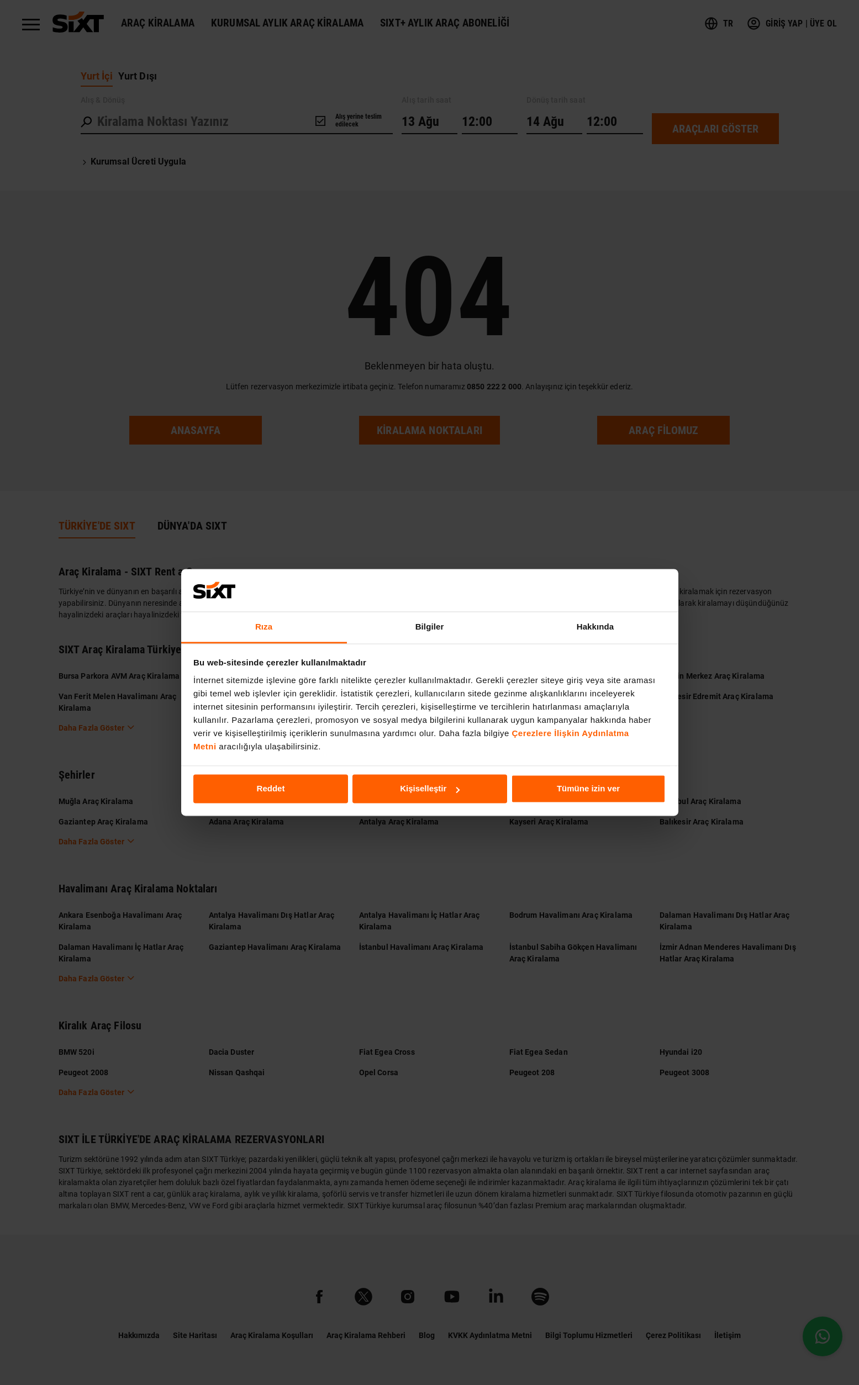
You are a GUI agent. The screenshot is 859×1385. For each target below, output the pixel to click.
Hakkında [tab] (595, 626)
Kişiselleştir (430, 789)
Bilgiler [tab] (429, 626)
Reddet (271, 789)
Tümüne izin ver (588, 789)
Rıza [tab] (263, 626)
